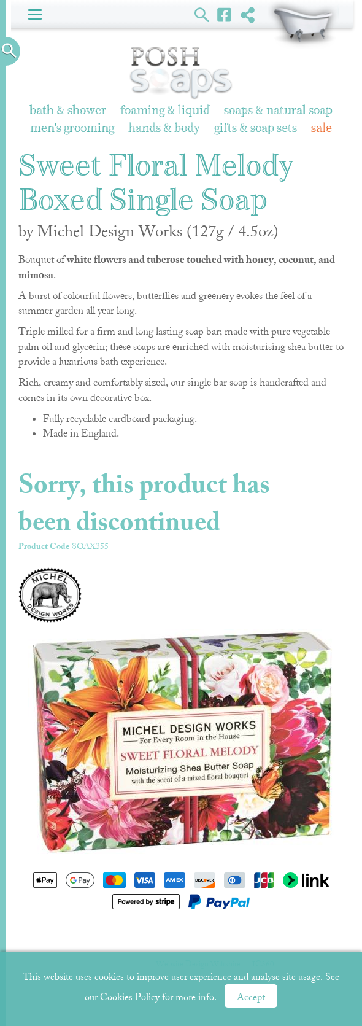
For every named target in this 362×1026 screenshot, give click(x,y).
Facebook (225, 14)
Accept (251, 997)
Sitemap (290, 936)
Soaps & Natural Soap (278, 111)
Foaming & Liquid (165, 111)
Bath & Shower (67, 111)
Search (202, 14)
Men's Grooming (72, 129)
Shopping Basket (303, 24)
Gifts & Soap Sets (255, 129)
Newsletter (192, 936)
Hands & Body (164, 129)
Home (49, 936)
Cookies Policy (130, 997)
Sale (321, 129)
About (244, 936)
